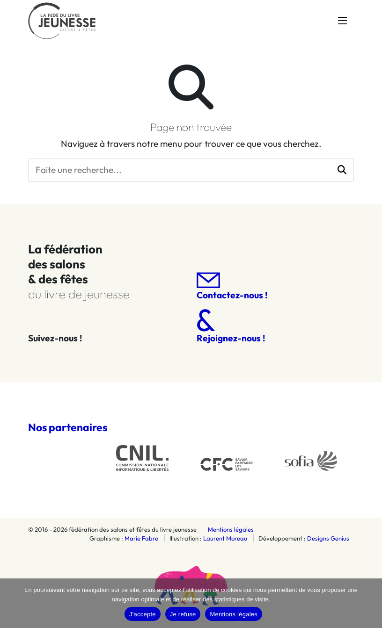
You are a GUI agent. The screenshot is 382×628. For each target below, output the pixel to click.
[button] (342, 170)
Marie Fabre (141, 538)
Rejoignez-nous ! (231, 326)
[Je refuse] (370, 603)
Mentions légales (231, 529)
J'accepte (142, 614)
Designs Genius (328, 538)
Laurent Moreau (225, 538)
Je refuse (183, 614)
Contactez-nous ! (232, 286)
